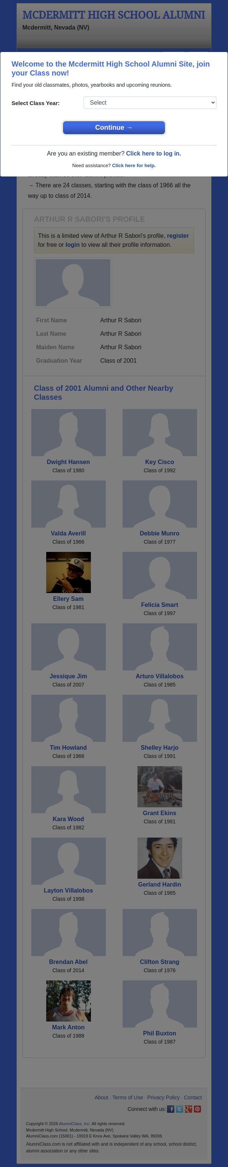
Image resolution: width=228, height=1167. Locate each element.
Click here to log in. (153, 153)
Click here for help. (134, 165)
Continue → (114, 127)
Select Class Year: (36, 103)
